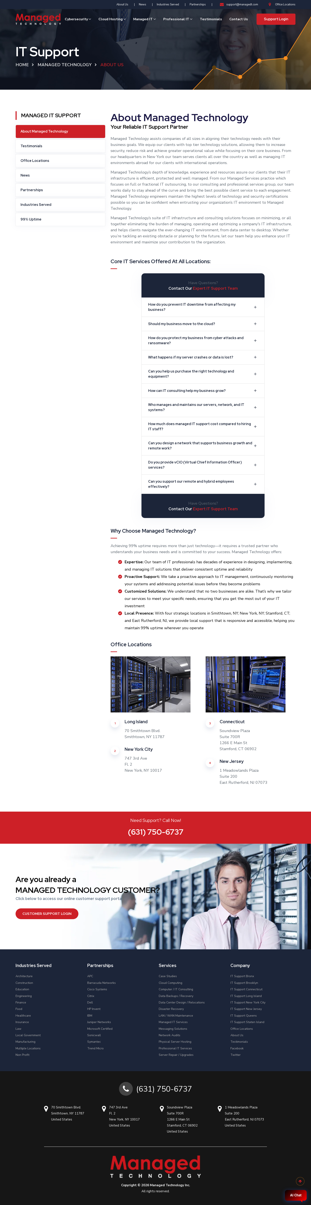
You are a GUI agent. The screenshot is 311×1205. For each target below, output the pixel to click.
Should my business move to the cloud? (203, 324)
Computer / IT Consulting (176, 989)
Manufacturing (25, 1042)
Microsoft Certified (100, 1029)
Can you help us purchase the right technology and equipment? (203, 374)
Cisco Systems (97, 989)
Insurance (22, 1022)
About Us (122, 4)
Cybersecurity (76, 19)
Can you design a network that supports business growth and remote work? (203, 446)
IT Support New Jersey (246, 1009)
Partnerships (198, 4)
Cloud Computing (170, 983)
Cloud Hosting (110, 19)
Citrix (90, 996)
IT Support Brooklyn (244, 983)
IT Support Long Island (246, 996)
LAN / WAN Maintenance (176, 1016)
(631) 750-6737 (155, 832)
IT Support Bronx (242, 976)
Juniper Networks (99, 1022)
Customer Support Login (46, 913)
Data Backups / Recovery (176, 996)
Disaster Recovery (171, 1009)
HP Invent (93, 1009)
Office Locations (282, 4)
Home (22, 65)
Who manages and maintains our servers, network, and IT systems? (203, 407)
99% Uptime (31, 219)
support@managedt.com (239, 4)
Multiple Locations (28, 1048)
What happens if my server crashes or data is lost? (203, 357)
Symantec (94, 1042)
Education (22, 989)
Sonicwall (94, 1035)
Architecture (24, 976)
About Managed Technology (44, 131)
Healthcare (23, 1016)
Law (18, 1029)
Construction (24, 983)
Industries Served (168, 4)
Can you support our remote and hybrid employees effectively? (203, 484)
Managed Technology (65, 65)
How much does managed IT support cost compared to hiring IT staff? (203, 426)
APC (90, 976)
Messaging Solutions (173, 1029)
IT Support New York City (247, 1002)
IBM (89, 1016)
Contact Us (238, 19)
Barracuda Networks (101, 983)
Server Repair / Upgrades (176, 1055)
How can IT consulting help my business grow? (203, 390)
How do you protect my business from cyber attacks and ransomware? (203, 340)
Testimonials (211, 19)
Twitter (235, 1055)
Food (19, 1009)
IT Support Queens (243, 1016)
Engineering (24, 996)
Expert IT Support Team (215, 288)
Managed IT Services (173, 1022)
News (142, 4)
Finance (21, 1002)
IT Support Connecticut (246, 989)
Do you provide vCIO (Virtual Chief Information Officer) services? (203, 465)
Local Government (28, 1035)
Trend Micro (95, 1048)
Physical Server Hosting (175, 1042)
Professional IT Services (175, 1048)
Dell (90, 1002)
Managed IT (143, 19)
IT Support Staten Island (247, 1022)
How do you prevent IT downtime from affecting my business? (203, 307)
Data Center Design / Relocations (182, 1002)
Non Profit (22, 1055)
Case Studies (168, 976)
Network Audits (169, 1035)
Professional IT (176, 19)
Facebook (237, 1048)
